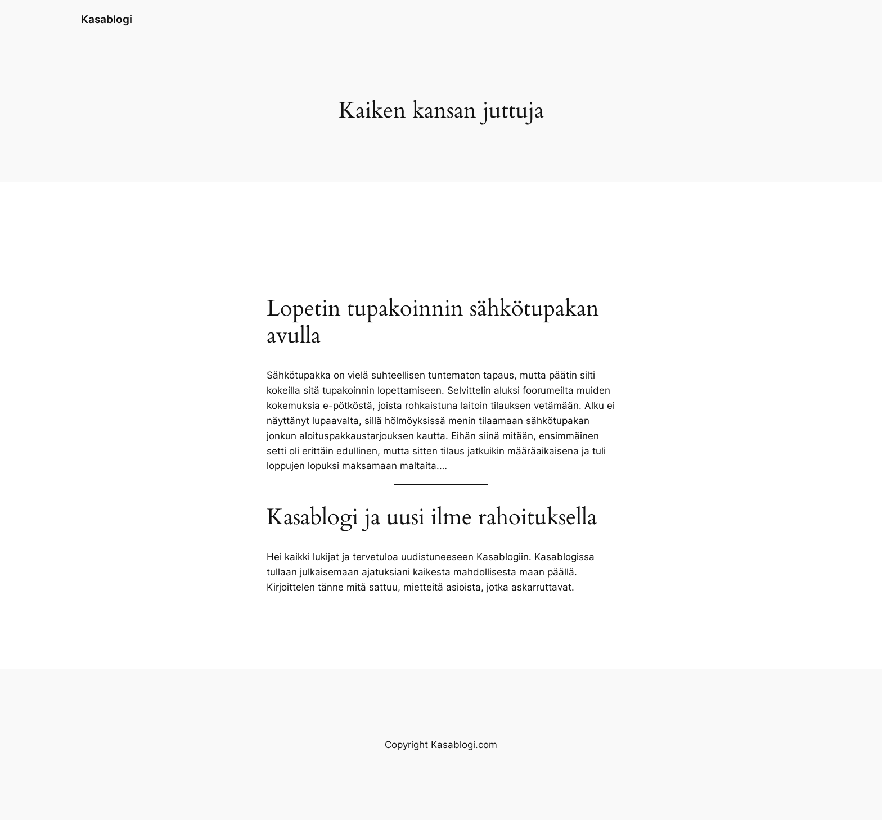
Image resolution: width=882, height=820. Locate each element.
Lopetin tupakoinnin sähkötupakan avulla (433, 322)
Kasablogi (106, 19)
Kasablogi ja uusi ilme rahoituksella (432, 517)
